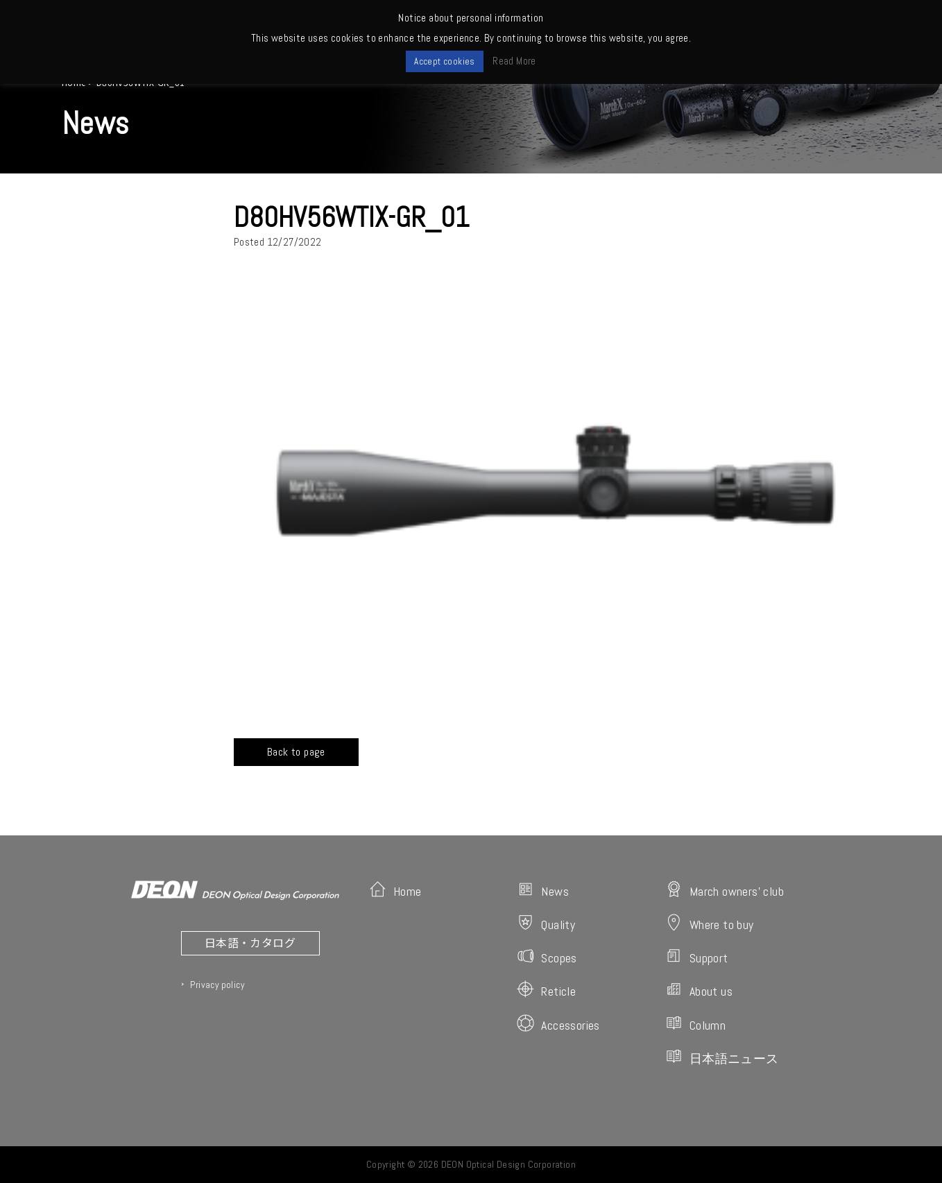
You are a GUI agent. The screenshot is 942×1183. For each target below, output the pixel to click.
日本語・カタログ (250, 942)
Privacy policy (217, 984)
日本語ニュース (722, 1057)
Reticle (546, 989)
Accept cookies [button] (444, 61)
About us (699, 989)
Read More (514, 60)
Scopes (546, 956)
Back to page (296, 751)
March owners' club (724, 889)
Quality (546, 923)
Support (696, 956)
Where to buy (709, 923)
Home (395, 889)
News (543, 889)
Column (695, 1023)
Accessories (558, 1023)
